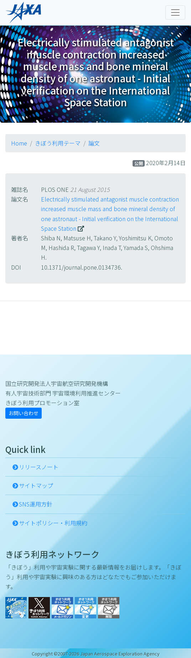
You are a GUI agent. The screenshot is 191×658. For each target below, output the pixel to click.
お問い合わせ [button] (23, 413)
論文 (94, 143)
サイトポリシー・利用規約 (53, 523)
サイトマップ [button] (36, 485)
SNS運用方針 (35, 504)
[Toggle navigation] (175, 12)
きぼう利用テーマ (58, 143)
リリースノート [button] (38, 467)
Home (19, 143)
